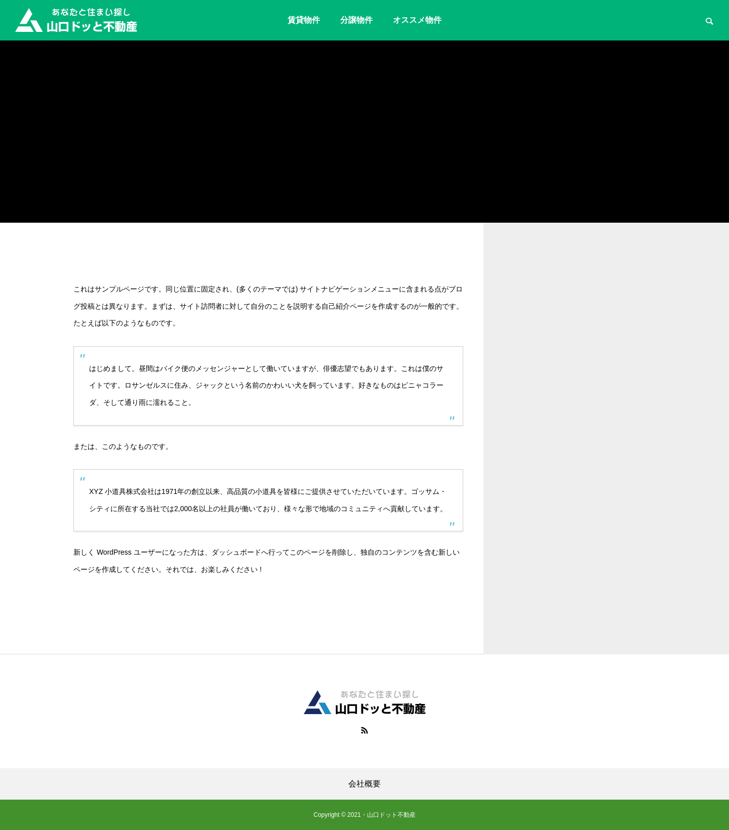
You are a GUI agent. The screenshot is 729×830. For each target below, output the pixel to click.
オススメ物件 (417, 20)
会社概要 (364, 784)
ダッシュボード (236, 552)
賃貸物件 (304, 20)
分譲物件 (356, 20)
